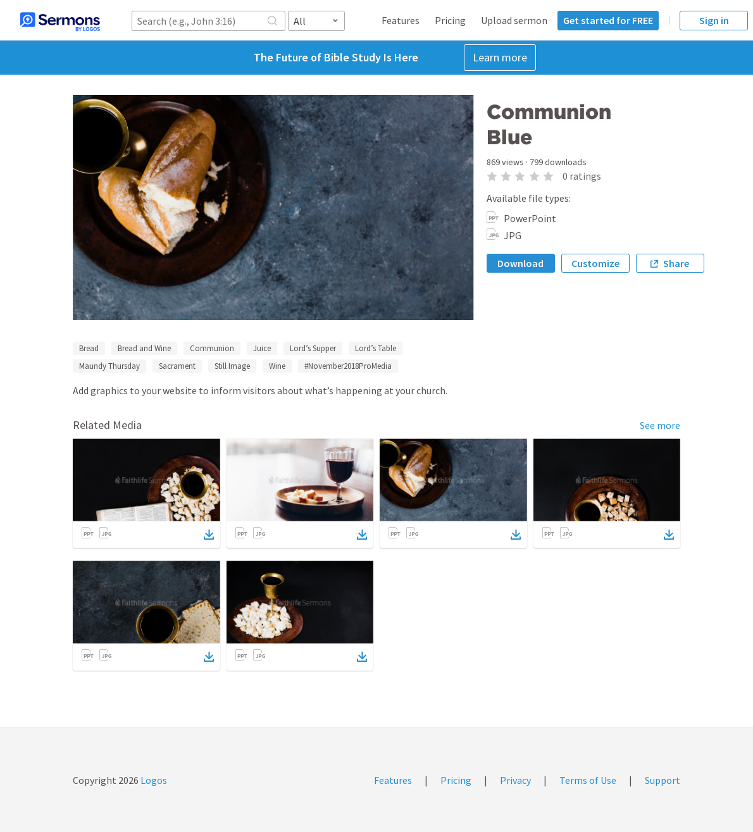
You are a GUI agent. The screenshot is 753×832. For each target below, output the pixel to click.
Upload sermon (514, 20)
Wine (277, 366)
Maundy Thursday (109, 366)
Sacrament (177, 366)
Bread (89, 348)
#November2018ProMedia (348, 366)
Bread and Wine (144, 348)
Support (662, 780)
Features (401, 20)
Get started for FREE (608, 20)
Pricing (450, 20)
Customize (595, 263)
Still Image (232, 366)
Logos (153, 780)
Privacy (515, 780)
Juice (262, 348)
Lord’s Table (375, 348)
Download (520, 263)
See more (660, 425)
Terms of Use (587, 780)
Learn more (500, 57)
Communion (212, 348)
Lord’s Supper (313, 348)
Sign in (714, 20)
